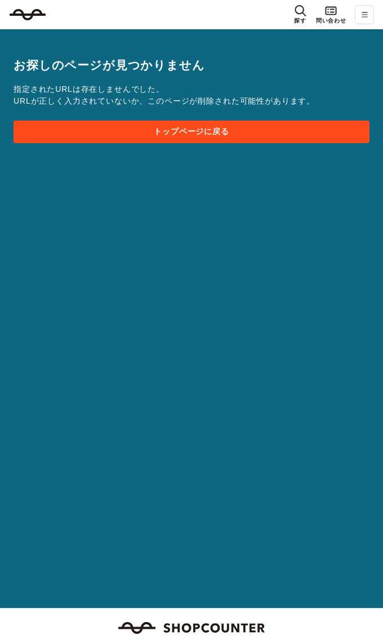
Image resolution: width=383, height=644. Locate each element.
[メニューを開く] (364, 14)
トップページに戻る (191, 131)
